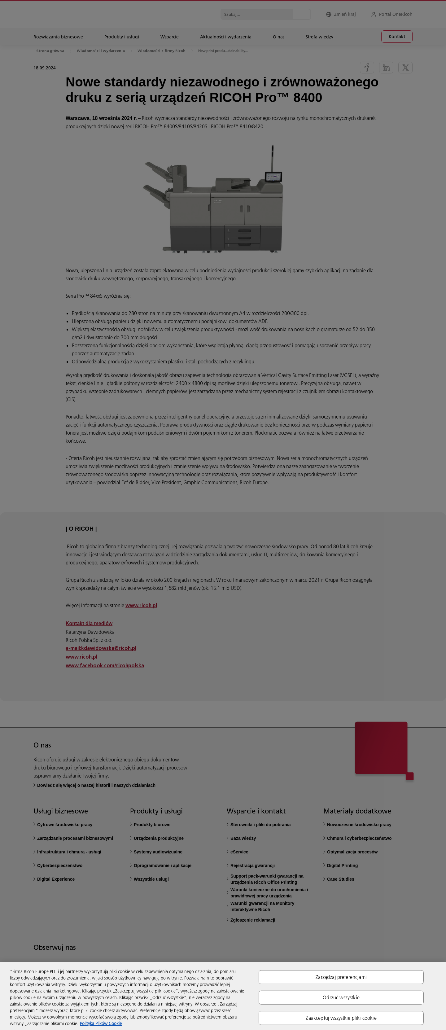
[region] (223, 996)
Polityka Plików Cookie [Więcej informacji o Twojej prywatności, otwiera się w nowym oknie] (101, 1023)
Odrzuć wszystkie (341, 997)
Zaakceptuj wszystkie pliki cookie (341, 1018)
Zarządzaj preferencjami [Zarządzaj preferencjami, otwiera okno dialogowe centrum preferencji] (341, 977)
